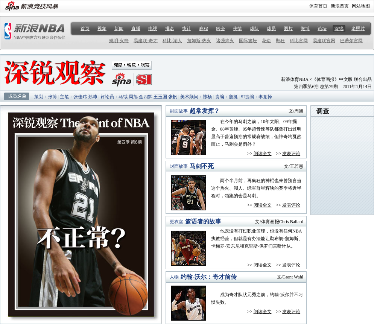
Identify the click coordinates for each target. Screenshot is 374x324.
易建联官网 (324, 40)
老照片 (358, 28)
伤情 (237, 28)
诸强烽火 (225, 40)
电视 (152, 28)
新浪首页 (340, 6)
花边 (266, 40)
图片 (288, 28)
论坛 (322, 28)
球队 (254, 28)
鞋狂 (280, 40)
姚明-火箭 (119, 40)
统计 (186, 28)
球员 (271, 28)
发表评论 (291, 153)
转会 (220, 28)
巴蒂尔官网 (351, 40)
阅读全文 (263, 153)
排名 (169, 28)
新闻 (118, 28)
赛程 (203, 28)
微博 (305, 28)
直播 (135, 28)
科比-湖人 (172, 40)
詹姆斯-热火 (199, 40)
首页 (85, 28)
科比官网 (299, 40)
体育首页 (318, 6)
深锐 (339, 28)
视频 (101, 28)
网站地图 (361, 6)
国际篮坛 (248, 40)
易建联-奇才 (146, 40)
